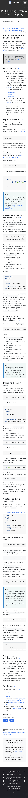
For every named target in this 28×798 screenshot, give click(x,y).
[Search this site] (9, 21)
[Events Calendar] (24, 781)
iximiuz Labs (11, 92)
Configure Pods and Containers (13, 30)
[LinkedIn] (3, 781)
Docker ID (8, 102)
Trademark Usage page (14, 788)
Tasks (22, 28)
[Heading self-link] (18, 68)
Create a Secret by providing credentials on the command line (13, 206)
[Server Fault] (3, 778)
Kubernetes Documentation (11, 28)
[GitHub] (24, 775)
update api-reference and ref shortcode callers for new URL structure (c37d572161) (14, 732)
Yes (6, 720)
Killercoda (11, 94)
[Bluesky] (3, 784)
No (12, 720)
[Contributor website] (24, 771)
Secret (11, 43)
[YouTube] (3, 771)
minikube (8, 87)
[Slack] (24, 778)
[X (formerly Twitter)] (3, 787)
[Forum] (3, 775)
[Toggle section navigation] (18, 21)
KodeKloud (11, 96)
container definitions (17, 708)
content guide (20, 756)
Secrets (18, 689)
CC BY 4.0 (18, 774)
